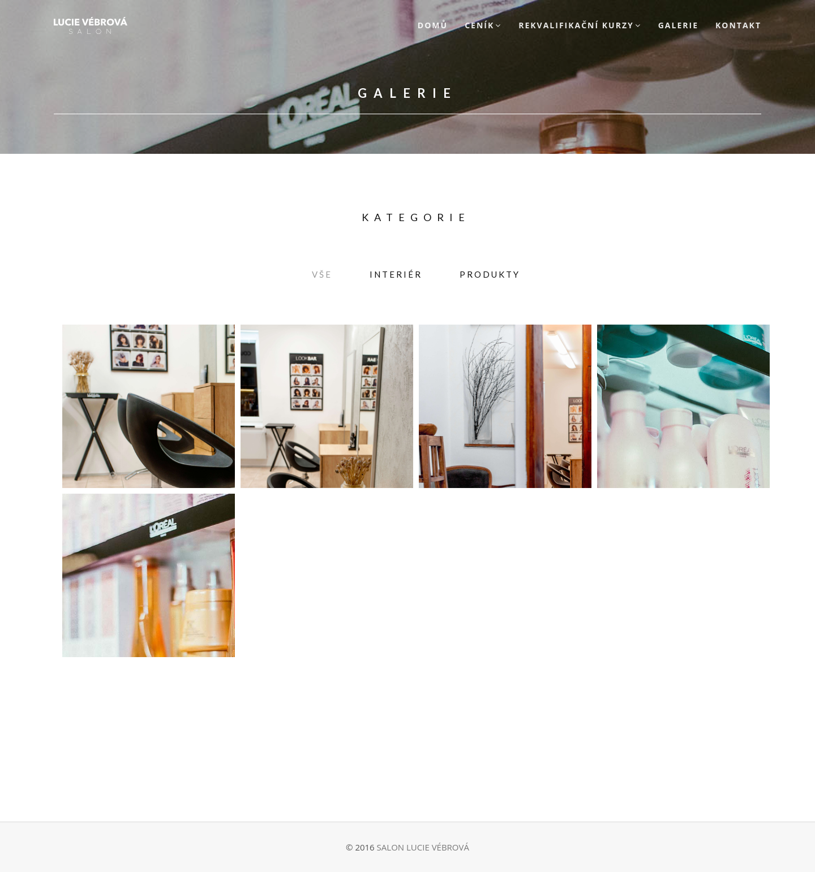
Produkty (490, 274)
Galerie (678, 25)
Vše (322, 274)
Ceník (479, 25)
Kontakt (738, 25)
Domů (433, 25)
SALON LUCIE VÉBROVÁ (423, 847)
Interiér (396, 274)
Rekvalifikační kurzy (576, 25)
